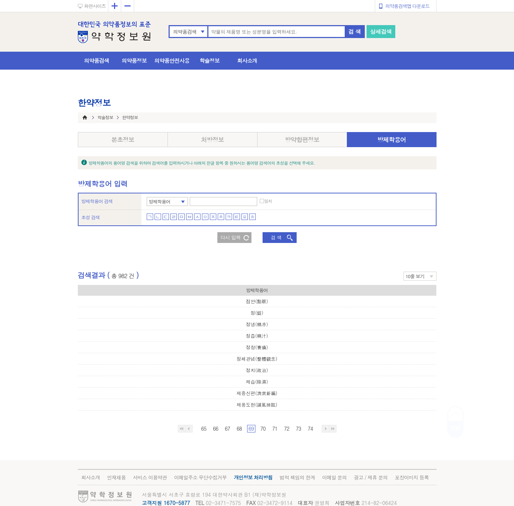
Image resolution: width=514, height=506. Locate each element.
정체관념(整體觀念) (256, 358)
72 (286, 428)
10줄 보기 (415, 276)
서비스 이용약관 (150, 477)
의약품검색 (185, 31)
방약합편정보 (302, 139)
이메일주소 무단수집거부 (200, 477)
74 (310, 428)
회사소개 (247, 60)
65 (203, 428)
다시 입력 (231, 237)
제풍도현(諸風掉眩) (256, 404)
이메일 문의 (334, 477)
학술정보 (209, 60)
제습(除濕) (257, 381)
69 (251, 428)
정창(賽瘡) (257, 347)
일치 (268, 201)
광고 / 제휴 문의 (371, 477)
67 (227, 428)
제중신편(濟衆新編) (256, 393)
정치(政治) (257, 370)
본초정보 (122, 139)
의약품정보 (134, 60)
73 (298, 428)
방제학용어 (391, 139)
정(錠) (256, 312)
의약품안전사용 (171, 60)
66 (215, 428)
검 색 (354, 31)
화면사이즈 (95, 6)
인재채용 (116, 477)
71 (274, 428)
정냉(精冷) (257, 324)
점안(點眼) (257, 301)
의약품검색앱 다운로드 (407, 6)
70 (262, 428)
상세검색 (381, 31)
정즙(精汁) (257, 335)
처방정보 (212, 139)
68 (239, 428)
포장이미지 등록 (412, 477)
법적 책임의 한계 (297, 477)
